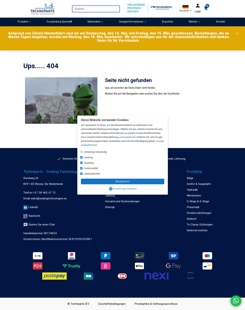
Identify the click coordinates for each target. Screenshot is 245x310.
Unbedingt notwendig (95, 152)
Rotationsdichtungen (199, 213)
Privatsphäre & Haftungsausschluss (155, 303)
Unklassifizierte (92, 173)
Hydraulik (192, 189)
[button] (185, 9)
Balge (190, 178)
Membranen (194, 195)
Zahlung (110, 195)
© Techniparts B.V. (78, 303)
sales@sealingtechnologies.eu (49, 198)
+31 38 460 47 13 (44, 192)
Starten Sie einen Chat (39, 224)
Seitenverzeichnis (197, 230)
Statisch (191, 218)
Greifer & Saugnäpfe (199, 184)
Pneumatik (193, 207)
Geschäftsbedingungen (112, 303)
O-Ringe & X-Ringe (198, 201)
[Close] (237, 33)
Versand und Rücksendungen (122, 201)
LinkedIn (33, 207)
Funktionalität (91, 168)
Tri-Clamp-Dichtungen (200, 224)
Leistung (88, 157)
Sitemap (110, 207)
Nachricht (34, 215)
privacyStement (128, 137)
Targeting (89, 162)
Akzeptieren (123, 181)
